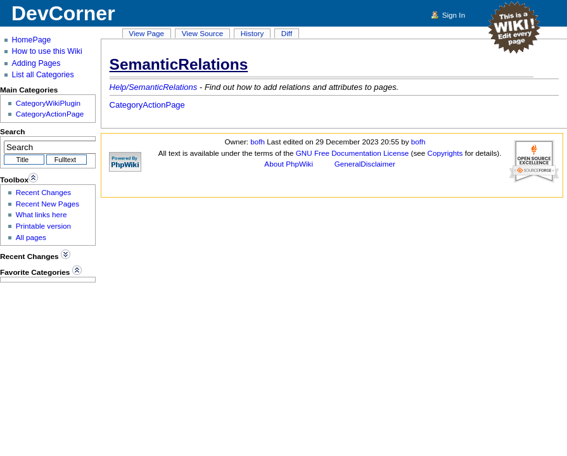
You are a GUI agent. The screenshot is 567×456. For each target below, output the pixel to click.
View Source (203, 33)
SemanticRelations (179, 64)
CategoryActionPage (147, 105)
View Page (146, 33)
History (252, 33)
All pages (31, 237)
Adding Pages (36, 63)
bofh (257, 141)
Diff (286, 33)
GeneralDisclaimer (364, 164)
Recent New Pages (47, 204)
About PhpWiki (288, 164)
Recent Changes (43, 192)
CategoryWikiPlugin (48, 103)
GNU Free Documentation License (352, 153)
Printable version (43, 226)
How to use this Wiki (47, 51)
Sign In (453, 15)
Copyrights (445, 153)
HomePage (31, 39)
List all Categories (43, 74)
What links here (41, 214)
